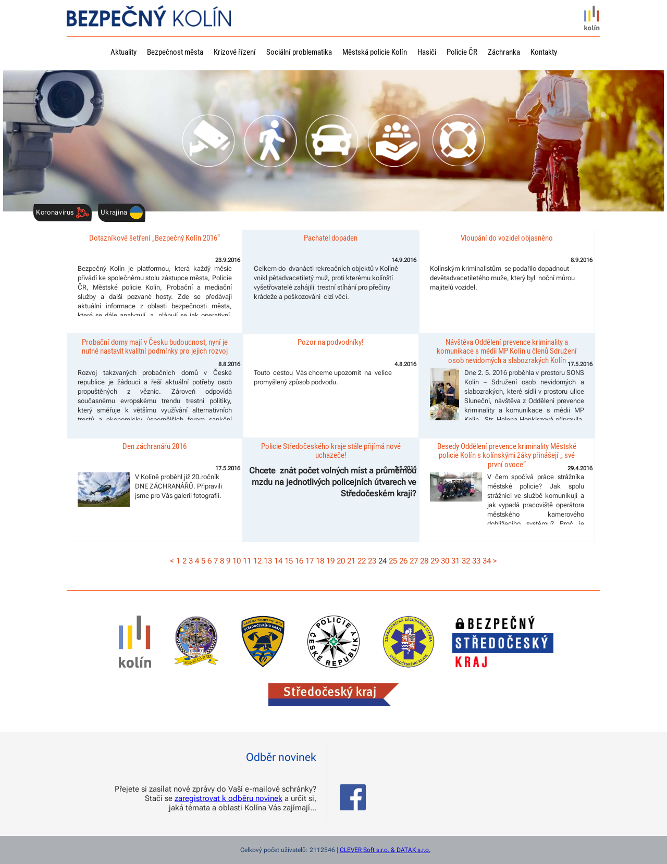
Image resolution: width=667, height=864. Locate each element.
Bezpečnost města (175, 52)
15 (289, 561)
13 (268, 561)
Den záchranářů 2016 (154, 446)
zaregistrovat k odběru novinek (228, 798)
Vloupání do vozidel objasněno (507, 238)
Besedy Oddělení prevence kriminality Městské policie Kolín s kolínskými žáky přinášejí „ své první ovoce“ (506, 455)
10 (236, 561)
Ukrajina (122, 212)
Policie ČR (462, 52)
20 (341, 561)
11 (247, 561)
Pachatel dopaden (330, 238)
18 (320, 561)
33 (476, 561)
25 (393, 561)
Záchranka (504, 52)
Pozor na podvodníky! (331, 342)
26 (403, 561)
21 (351, 561)
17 (309, 561)
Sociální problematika (299, 52)
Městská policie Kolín (374, 52)
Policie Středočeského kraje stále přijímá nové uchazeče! (331, 451)
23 (372, 561)
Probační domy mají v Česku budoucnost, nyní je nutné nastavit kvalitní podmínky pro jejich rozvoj (155, 346)
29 (434, 561)
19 (330, 561)
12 (257, 561)
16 (299, 561)
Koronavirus (62, 213)
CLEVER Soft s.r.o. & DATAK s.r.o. (385, 850)
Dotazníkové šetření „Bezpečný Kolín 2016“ (154, 238)
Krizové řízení (235, 52)
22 (361, 561)
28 (424, 561)
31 (455, 561)
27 (414, 561)
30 (445, 561)
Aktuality (123, 52)
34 (487, 561)
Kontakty (543, 52)
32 (466, 561)
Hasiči (426, 52)
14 (278, 561)
